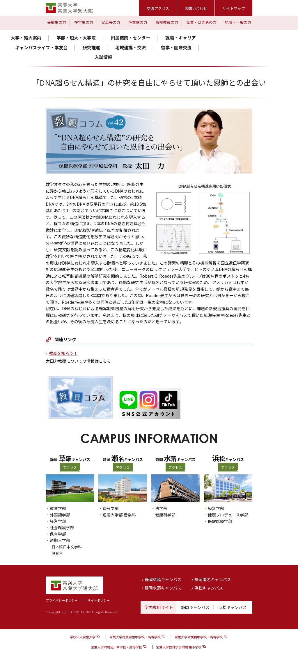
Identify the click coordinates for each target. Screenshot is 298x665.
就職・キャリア (180, 38)
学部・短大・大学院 (76, 38)
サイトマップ (233, 8)
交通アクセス (158, 8)
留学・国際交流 (176, 47)
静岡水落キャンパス (163, 588)
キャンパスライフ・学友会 (41, 47)
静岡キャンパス (195, 607)
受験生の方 (56, 22)
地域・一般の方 (238, 22)
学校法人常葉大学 (82, 636)
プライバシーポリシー (62, 600)
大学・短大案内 (26, 38)
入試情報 (103, 57)
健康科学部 (165, 515)
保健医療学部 (220, 521)
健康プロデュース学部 (228, 515)
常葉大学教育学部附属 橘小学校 (178, 646)
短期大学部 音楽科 (119, 515)
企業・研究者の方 (201, 22)
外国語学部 (60, 515)
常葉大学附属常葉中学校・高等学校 (135, 636)
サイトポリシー (98, 600)
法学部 (161, 508)
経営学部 (58, 521)
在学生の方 (83, 22)
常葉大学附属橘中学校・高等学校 (199, 636)
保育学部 (58, 534)
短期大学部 (60, 540)
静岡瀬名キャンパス (212, 579)
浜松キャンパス (208, 588)
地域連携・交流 (130, 47)
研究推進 (91, 47)
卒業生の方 (137, 22)
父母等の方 (110, 22)
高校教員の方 (166, 22)
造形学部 (110, 508)
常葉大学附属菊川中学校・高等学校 (116, 646)
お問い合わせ (196, 8)
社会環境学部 (62, 527)
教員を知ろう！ (63, 353)
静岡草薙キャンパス (163, 579)
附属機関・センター (130, 38)
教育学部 (58, 508)
